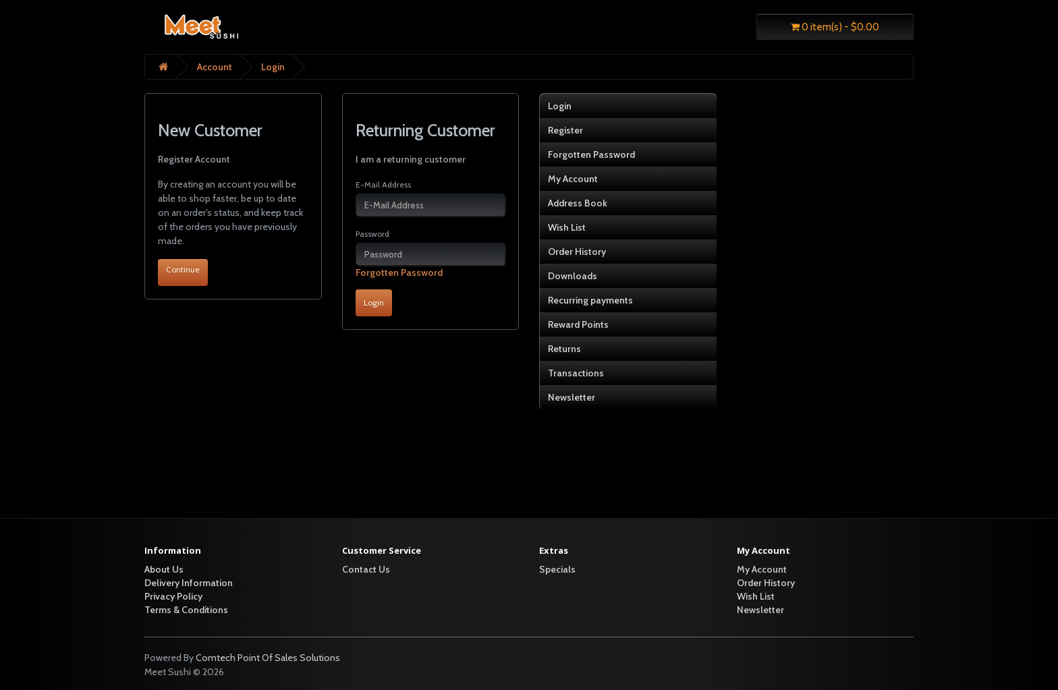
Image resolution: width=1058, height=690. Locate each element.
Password (372, 234)
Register (565, 130)
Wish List (567, 227)
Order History (577, 252)
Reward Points (578, 324)
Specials (557, 569)
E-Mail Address (383, 184)
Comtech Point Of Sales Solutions (268, 658)
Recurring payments (590, 300)
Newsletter (571, 397)
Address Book (577, 203)
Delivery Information (188, 583)
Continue (183, 269)
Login (273, 67)
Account (214, 67)
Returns (564, 349)
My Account (573, 179)
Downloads (572, 276)
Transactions (576, 373)
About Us (164, 569)
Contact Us (366, 569)
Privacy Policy (173, 596)
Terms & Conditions (186, 610)
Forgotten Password (399, 272)
